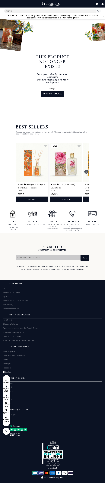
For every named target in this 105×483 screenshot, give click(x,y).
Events (5, 360)
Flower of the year (6, 420)
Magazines (7, 368)
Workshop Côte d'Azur (6, 390)
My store (6, 383)
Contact (8, 372)
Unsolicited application (11, 415)
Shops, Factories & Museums (14, 356)
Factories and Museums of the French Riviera (20, 328)
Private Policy (8, 305)
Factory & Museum (6, 413)
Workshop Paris (6, 398)
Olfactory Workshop (10, 324)
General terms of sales (11, 292)
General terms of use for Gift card (15, 301)
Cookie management (11, 309)
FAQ (4, 288)
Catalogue (7, 364)
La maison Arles (6, 405)
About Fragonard (9, 351)
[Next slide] (86, 172)
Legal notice (7, 296)
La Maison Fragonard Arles (13, 332)
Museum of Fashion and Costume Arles (18, 340)
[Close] (103, 16)
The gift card (7, 320)
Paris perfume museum (12, 336)
